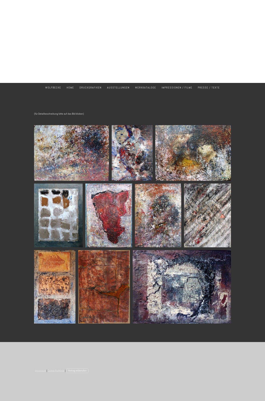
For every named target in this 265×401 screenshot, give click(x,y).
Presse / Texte (209, 87)
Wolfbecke (53, 87)
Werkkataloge (145, 87)
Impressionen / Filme (177, 87)
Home (70, 87)
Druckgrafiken (91, 87)
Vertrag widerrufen (77, 370)
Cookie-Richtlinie (56, 370)
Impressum (40, 370)
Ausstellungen (118, 87)
